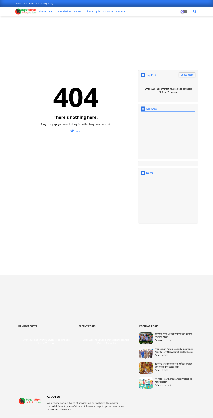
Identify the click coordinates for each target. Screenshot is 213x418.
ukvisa (89, 11)
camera (120, 11)
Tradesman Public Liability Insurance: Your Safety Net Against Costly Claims (174, 350)
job (98, 11)
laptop (78, 11)
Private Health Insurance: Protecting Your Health (173, 380)
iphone (42, 11)
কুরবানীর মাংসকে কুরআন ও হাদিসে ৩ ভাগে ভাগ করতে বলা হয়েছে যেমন (173, 365)
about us (33, 3)
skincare (108, 11)
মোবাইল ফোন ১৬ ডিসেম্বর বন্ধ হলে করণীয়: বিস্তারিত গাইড (173, 335)
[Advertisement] (106, 42)
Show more (187, 74)
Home (75, 131)
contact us (20, 3)
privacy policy (47, 3)
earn (51, 11)
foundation (64, 11)
